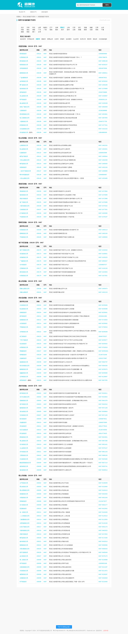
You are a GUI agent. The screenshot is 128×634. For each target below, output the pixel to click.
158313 (39, 516)
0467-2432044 (103, 250)
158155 (39, 198)
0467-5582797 (103, 362)
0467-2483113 (103, 230)
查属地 (18, 16)
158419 (39, 444)
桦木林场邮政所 (24, 174)
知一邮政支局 (24, 512)
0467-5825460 (103, 459)
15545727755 (103, 121)
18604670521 (103, 77)
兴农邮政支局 (24, 305)
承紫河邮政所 (24, 534)
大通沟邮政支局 (24, 206)
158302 (39, 483)
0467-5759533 (103, 327)
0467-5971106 (103, 408)
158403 (39, 400)
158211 (39, 316)
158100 (30, 46)
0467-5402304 (103, 494)
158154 (39, 195)
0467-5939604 (103, 411)
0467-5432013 (103, 541)
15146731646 (103, 354)
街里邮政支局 (24, 230)
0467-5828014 (103, 470)
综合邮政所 (23, 343)
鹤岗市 (44, 39)
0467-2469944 (103, 156)
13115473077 (103, 501)
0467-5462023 (103, 530)
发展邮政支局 (24, 320)
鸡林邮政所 (23, 312)
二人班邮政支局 (24, 516)
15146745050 (103, 430)
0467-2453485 (103, 178)
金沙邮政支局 (24, 556)
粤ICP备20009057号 (59, 630)
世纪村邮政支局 (24, 365)
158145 (39, 167)
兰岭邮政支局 (24, 209)
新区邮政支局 (24, 272)
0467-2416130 (103, 268)
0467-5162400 (103, 512)
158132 (39, 152)
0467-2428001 (103, 253)
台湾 (39, 32)
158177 (39, 268)
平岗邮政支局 (24, 237)
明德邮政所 (23, 351)
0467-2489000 (103, 237)
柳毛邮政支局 (24, 163)
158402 (39, 393)
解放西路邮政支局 (25, 462)
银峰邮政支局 (24, 369)
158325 (39, 549)
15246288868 (103, 110)
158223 (39, 336)
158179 (39, 275)
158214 (39, 323)
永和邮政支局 (24, 332)
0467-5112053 (103, 519)
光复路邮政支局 (24, 567)
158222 (39, 332)
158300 (30, 475)
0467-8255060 (103, 373)
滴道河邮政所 (24, 198)
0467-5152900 (103, 486)
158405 (39, 411)
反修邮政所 (23, 358)
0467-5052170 (103, 527)
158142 (39, 160)
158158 (39, 213)
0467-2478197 (103, 217)
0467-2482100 (103, 233)
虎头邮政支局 (24, 411)
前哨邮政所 (23, 354)
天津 (28, 27)
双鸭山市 (50, 39)
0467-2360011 (103, 73)
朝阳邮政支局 (24, 545)
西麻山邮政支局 (24, 288)
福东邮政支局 (24, 88)
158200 (30, 298)
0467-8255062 (103, 323)
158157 (39, 209)
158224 (39, 340)
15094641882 (103, 316)
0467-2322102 (103, 129)
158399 (39, 559)
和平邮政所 (23, 99)
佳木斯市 (68, 39)
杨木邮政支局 (24, 541)
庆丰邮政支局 (24, 451)
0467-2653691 (103, 114)
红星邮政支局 (24, 57)
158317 (39, 527)
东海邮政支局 (24, 257)
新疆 (22, 32)
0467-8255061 (103, 312)
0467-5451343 (103, 497)
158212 (39, 320)
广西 (45, 29)
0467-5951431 (103, 444)
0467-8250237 (103, 64)
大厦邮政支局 (24, 121)
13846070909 (103, 422)
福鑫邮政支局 (24, 373)
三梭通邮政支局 (24, 519)
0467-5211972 (103, 570)
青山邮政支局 (24, 441)
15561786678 (103, 57)
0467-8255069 (103, 305)
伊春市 (62, 39)
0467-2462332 (103, 145)
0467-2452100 (103, 167)
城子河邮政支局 (24, 250)
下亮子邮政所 (24, 340)
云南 (74, 29)
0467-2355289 (103, 85)
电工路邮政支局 (24, 118)
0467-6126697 (103, 376)
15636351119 (103, 99)
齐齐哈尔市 (30, 39)
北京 (22, 27)
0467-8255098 (103, 309)
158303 (39, 486)
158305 (39, 490)
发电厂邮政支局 (24, 107)
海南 (51, 29)
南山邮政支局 (24, 103)
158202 (39, 305)
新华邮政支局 (24, 393)
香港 (28, 32)
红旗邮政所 (23, 152)
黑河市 (89, 39)
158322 (39, 545)
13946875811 (103, 419)
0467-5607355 (103, 380)
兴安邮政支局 (24, 570)
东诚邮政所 (23, 422)
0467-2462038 (103, 160)
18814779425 (103, 433)
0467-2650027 (103, 261)
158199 (39, 64)
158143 (39, 163)
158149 (39, 178)
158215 (39, 380)
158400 (30, 386)
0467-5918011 (103, 393)
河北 (33, 27)
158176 (39, 261)
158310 (39, 508)
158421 (39, 451)
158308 (39, 501)
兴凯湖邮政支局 (24, 549)
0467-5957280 (103, 441)
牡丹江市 (83, 39)
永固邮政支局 (24, 578)
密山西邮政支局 (24, 490)
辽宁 (51, 27)
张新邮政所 (23, 167)
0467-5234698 (103, 559)
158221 (39, 327)
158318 (39, 530)
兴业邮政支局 (24, 459)
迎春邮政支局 (24, 400)
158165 (39, 237)
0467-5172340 (103, 538)
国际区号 (33, 12)
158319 (39, 534)
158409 (39, 419)
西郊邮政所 (23, 53)
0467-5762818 (103, 347)
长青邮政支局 (24, 275)
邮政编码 (45, 12)
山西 (39, 27)
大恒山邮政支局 (24, 160)
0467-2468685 (103, 171)
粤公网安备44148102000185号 (76, 630)
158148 (39, 174)
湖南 (33, 29)
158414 (39, 430)
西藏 (79, 29)
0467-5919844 (103, 397)
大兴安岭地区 (103, 39)
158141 (39, 156)
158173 (39, 253)
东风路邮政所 (24, 68)
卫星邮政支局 (24, 455)
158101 (39, 53)
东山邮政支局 (24, 96)
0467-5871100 (103, 415)
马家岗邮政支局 (24, 530)
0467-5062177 (103, 505)
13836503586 (103, 152)
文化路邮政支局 (24, 129)
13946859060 (103, 53)
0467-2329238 (103, 103)
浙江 (79, 27)
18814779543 (103, 426)
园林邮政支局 (24, 73)
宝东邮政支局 (24, 415)
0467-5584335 (103, 365)
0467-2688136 (103, 61)
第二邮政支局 (24, 559)
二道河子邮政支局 (25, 171)
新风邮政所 (23, 92)
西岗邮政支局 (24, 437)
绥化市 (95, 39)
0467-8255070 (103, 369)
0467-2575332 (103, 206)
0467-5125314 (103, 516)
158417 (39, 437)
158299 (39, 362)
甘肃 (91, 29)
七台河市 (76, 39)
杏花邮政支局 (24, 253)
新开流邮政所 (24, 552)
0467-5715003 (103, 320)
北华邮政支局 (24, 376)
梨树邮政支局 (24, 233)
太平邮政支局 (24, 483)
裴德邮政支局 (24, 494)
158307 (39, 497)
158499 (39, 459)
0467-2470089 (103, 195)
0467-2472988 (103, 198)
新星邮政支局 (24, 64)
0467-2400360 (103, 213)
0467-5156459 (103, 483)
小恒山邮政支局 (24, 178)
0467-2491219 (103, 292)
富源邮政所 (23, 508)
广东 (39, 29)
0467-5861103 (103, 451)
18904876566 (103, 68)
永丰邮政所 (23, 264)
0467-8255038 (103, 332)
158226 (39, 347)
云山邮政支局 (24, 448)
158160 (39, 230)
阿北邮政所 (23, 433)
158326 (39, 552)
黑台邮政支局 (24, 486)
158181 (39, 292)
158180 (39, 288)
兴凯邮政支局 (24, 497)
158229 (39, 358)
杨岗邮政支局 (24, 408)
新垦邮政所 (23, 380)
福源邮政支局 (24, 362)
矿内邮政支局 (24, 213)
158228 (39, 354)
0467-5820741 (103, 466)
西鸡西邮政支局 (24, 114)
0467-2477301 (103, 209)
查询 (107, 5)
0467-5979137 (103, 448)
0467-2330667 (103, 96)
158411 (39, 426)
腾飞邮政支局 (24, 85)
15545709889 (103, 92)
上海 (68, 27)
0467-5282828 (103, 578)
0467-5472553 (103, 534)
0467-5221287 (103, 567)
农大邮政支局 (24, 505)
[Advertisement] (64, 603)
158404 (39, 408)
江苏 (74, 27)
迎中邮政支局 (24, 404)
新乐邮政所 (23, 419)
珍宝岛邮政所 (24, 430)
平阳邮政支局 (24, 327)
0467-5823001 (103, 437)
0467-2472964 (103, 191)
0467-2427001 (103, 275)
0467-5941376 (103, 400)
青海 (96, 29)
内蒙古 (45, 27)
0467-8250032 (103, 81)
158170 (39, 250)
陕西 (85, 29)
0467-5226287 (103, 574)
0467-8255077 (103, 340)
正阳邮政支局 (24, 268)
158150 (39, 191)
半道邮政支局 (24, 217)
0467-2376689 (103, 88)
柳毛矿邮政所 (24, 156)
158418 (39, 441)
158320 (39, 538)
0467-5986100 (103, 455)
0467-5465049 (103, 552)
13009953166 (103, 563)
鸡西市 (38, 39)
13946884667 (103, 174)
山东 (102, 27)
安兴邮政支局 (24, 444)
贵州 (68, 29)
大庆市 (56, 39)
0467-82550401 (103, 351)
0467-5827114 (103, 462)
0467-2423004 (103, 272)
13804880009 (103, 132)
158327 (39, 556)
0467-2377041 (103, 125)
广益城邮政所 (24, 77)
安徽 (85, 27)
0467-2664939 (103, 107)
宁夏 (102, 29)
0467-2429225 (103, 257)
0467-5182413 (103, 490)
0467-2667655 (103, 118)
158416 (39, 433)
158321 (39, 541)
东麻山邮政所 (24, 292)
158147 (39, 171)
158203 (39, 309)
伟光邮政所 (23, 426)
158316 (39, 523)
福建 (91, 27)
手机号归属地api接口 (64, 627)
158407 (39, 415)
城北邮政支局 (24, 470)
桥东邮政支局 (24, 61)
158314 (39, 519)
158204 (39, 312)
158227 (39, 351)
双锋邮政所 (23, 501)
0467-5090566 (103, 545)
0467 (40, 46)
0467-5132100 (103, 523)
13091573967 (103, 358)
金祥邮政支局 (24, 81)
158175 (39, 257)
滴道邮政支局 (24, 191)
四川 (62, 29)
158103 (39, 61)
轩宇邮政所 (23, 581)
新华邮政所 (23, 316)
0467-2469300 (103, 163)
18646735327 (103, 336)
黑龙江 (62, 27)
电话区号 (22, 12)
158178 (39, 272)
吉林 (56, 27)
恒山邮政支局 (24, 149)
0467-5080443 (103, 549)
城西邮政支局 (24, 574)
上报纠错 (105, 630)
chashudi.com (104, 20)
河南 (22, 29)
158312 (39, 512)
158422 (39, 455)
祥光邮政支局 (24, 132)
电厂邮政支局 (24, 202)
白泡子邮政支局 (24, 527)
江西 (96, 27)
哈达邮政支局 (24, 309)
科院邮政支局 (24, 125)
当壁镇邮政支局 (24, 523)
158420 (39, 448)
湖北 (28, 29)
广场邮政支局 (24, 261)
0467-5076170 (103, 556)
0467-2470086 (103, 202)
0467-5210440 (103, 581)
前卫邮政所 (23, 336)
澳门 (33, 32)
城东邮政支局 (24, 195)
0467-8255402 (103, 343)
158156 (39, 206)
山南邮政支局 (24, 145)
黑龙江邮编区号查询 (29, 16)
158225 (39, 343)
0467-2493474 (103, 288)
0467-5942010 (103, 404)
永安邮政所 (23, 323)
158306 (39, 494)
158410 (39, 422)
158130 (39, 145)
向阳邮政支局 (24, 347)
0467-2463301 (103, 149)
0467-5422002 (103, 508)
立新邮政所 (23, 110)
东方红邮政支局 (24, 397)
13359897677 (103, 264)
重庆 (56, 29)
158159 (39, 217)
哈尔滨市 (23, 39)
